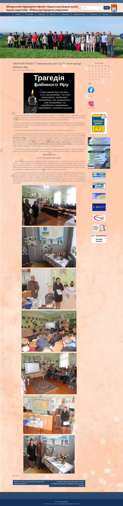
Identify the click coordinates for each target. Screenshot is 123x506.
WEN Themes (76, 504)
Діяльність (53, 14)
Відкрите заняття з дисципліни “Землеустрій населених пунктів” (29, 482)
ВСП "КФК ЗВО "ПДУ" (29, 70)
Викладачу (65, 14)
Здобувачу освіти (79, 14)
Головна (18, 14)
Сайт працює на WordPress (51, 504)
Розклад (105, 14)
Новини (17, 475)
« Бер (89, 83)
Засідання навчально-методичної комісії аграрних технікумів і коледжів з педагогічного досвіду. (68, 484)
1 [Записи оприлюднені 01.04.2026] (95, 68)
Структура (41, 14)
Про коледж (29, 14)
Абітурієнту (94, 14)
